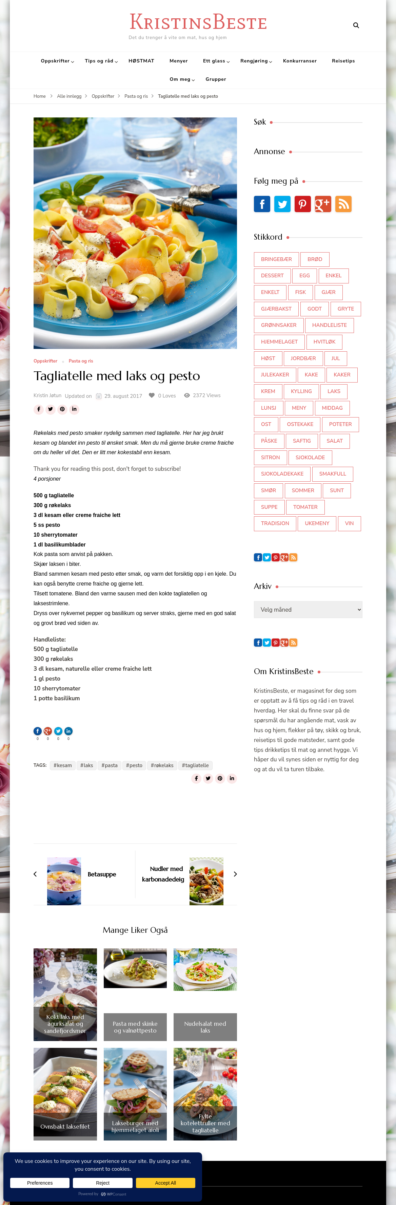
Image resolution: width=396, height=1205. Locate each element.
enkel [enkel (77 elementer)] (334, 275)
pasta (111, 765)
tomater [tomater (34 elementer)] (305, 507)
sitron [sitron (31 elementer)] (270, 457)
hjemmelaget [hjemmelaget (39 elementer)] (279, 341)
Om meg (180, 79)
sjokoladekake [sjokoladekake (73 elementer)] (282, 473)
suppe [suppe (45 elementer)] (269, 507)
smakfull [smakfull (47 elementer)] (332, 473)
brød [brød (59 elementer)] (315, 259)
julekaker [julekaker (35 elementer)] (275, 374)
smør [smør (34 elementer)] (268, 490)
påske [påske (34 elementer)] (269, 441)
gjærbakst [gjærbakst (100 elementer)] (276, 308)
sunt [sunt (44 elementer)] (337, 490)
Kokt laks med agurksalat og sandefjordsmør (65, 1024)
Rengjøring (254, 61)
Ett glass (214, 61)
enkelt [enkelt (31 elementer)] (270, 292)
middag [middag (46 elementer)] (332, 408)
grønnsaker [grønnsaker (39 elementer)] (279, 325)
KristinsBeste (198, 21)
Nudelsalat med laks (205, 1027)
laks (88, 765)
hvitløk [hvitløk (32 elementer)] (325, 341)
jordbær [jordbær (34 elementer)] (303, 358)
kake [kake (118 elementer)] (311, 374)
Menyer (179, 61)
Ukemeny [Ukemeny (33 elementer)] (317, 523)
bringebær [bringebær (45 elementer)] (276, 259)
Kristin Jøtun (47, 395)
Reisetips (343, 61)
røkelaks (164, 765)
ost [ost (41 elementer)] (266, 424)
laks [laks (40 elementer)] (334, 391)
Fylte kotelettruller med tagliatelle (205, 1123)
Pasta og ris (81, 361)
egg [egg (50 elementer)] (304, 275)
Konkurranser (300, 61)
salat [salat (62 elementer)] (335, 441)
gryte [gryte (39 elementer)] (346, 308)
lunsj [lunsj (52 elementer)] (268, 408)
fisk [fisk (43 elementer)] (300, 292)
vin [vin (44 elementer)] (349, 523)
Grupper (216, 79)
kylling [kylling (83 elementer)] (301, 391)
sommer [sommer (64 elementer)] (303, 490)
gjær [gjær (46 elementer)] (329, 292)
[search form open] (356, 25)
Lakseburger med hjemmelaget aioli (135, 1127)
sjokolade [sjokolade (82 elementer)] (310, 457)
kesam (64, 765)
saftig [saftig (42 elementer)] (302, 441)
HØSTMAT (141, 61)
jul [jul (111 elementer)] (336, 358)
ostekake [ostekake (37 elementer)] (300, 424)
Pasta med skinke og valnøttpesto (135, 1027)
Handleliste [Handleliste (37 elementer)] (329, 325)
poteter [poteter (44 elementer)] (340, 424)
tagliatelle (197, 765)
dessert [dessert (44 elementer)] (272, 275)
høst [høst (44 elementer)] (268, 358)
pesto (136, 765)
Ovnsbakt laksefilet (65, 1126)
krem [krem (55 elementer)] (268, 391)
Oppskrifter (55, 61)
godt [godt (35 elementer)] (315, 308)
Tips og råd (99, 61)
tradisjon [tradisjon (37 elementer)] (275, 523)
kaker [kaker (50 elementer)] (342, 374)
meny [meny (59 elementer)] (299, 408)
